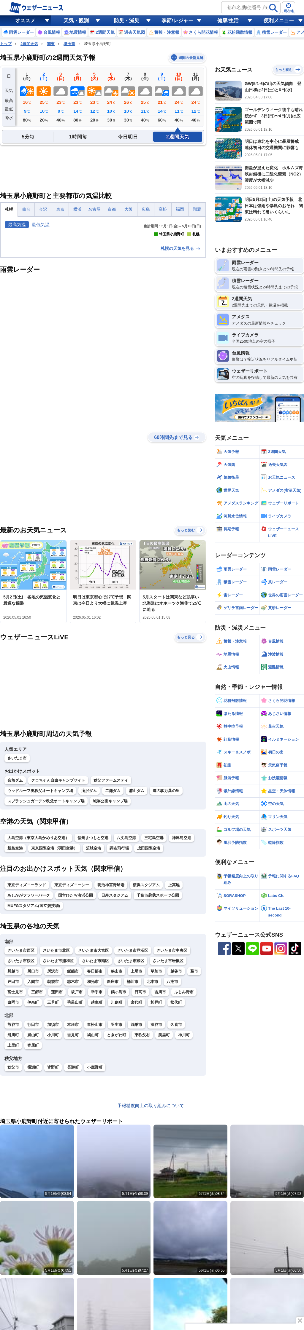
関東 (51, 43)
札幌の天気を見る (181, 346)
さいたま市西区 (20, 1048)
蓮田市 (57, 1090)
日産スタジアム (114, 993)
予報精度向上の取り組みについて (150, 1203)
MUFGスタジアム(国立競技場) (33, 1003)
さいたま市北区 (56, 1048)
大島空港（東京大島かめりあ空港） (38, 935)
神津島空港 (181, 935)
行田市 (33, 1122)
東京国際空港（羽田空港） (54, 946)
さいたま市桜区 (20, 1058)
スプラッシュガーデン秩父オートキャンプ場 (46, 899)
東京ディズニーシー (71, 983)
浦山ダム (136, 888)
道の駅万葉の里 (166, 888)
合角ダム (15, 878)
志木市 (73, 1079)
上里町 (13, 1143)
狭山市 (116, 1069)
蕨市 (194, 1069)
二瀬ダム (113, 888)
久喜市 (176, 1122)
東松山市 (94, 1122)
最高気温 (17, 224)
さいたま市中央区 (171, 1048)
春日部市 (94, 1069)
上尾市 (136, 1069)
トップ (6, 43)
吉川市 (160, 1090)
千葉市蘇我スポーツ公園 (158, 993)
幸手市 (96, 1090)
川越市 (13, 1069)
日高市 (140, 1090)
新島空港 (15, 946)
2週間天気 (29, 43)
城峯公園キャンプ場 (110, 899)
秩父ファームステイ (111, 878)
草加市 (156, 1069)
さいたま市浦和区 (58, 1058)
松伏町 (176, 1100)
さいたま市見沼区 (132, 1048)
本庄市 (73, 1122)
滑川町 (13, 1133)
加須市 (53, 1122)
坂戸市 (77, 1090)
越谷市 (176, 1069)
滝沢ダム (89, 888)
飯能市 (73, 1069)
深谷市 (156, 1122)
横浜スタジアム (146, 983)
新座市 (112, 1079)
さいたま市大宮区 (93, 1048)
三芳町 (53, 1100)
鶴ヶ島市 (118, 1090)
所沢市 (53, 1069)
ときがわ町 (116, 1133)
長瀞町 (73, 1165)
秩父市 (13, 1165)
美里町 (164, 1133)
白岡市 (13, 1100)
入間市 (33, 1079)
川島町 (116, 1100)
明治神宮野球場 (110, 983)
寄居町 (33, 1143)
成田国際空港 (148, 946)
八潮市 (172, 1079)
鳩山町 (93, 1133)
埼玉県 (69, 43)
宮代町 (136, 1100)
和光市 (93, 1079)
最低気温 (41, 224)
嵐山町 (33, 1133)
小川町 (53, 1133)
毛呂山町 (75, 1100)
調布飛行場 (119, 946)
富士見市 (15, 1090)
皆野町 (53, 1165)
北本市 (152, 1079)
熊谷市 (13, 1122)
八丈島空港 (126, 935)
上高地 (174, 983)
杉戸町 (156, 1100)
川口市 (33, 1069)
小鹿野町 (94, 1165)
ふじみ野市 (184, 1090)
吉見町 (73, 1133)
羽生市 (116, 1122)
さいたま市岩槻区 (168, 1058)
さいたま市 (17, 856)
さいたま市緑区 (130, 1058)
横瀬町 (33, 1165)
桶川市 (132, 1079)
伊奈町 (33, 1100)
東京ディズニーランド (26, 983)
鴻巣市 (136, 1122)
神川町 (184, 1133)
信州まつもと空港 (92, 935)
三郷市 (37, 1090)
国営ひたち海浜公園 (75, 993)
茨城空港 (93, 946)
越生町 (96, 1100)
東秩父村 (142, 1133)
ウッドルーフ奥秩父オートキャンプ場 (40, 888)
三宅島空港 (154, 935)
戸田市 (13, 1079)
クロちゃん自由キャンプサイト (58, 878)
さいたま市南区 (95, 1058)
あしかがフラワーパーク (28, 993)
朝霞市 (53, 1079)
